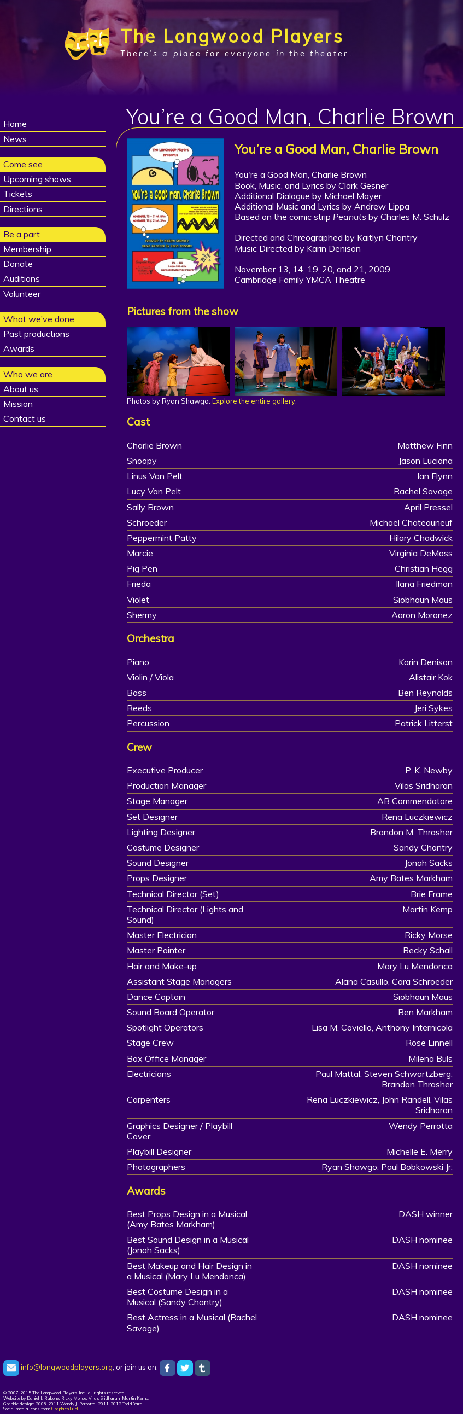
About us (20, 388)
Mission (18, 403)
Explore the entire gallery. (254, 401)
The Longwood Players (232, 36)
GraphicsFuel (64, 1408)
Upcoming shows (37, 178)
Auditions (21, 278)
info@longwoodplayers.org (58, 1367)
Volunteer (21, 293)
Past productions (36, 333)
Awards (18, 348)
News (15, 138)
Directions (23, 208)
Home (15, 123)
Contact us (24, 418)
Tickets (17, 193)
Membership (27, 248)
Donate (18, 263)
